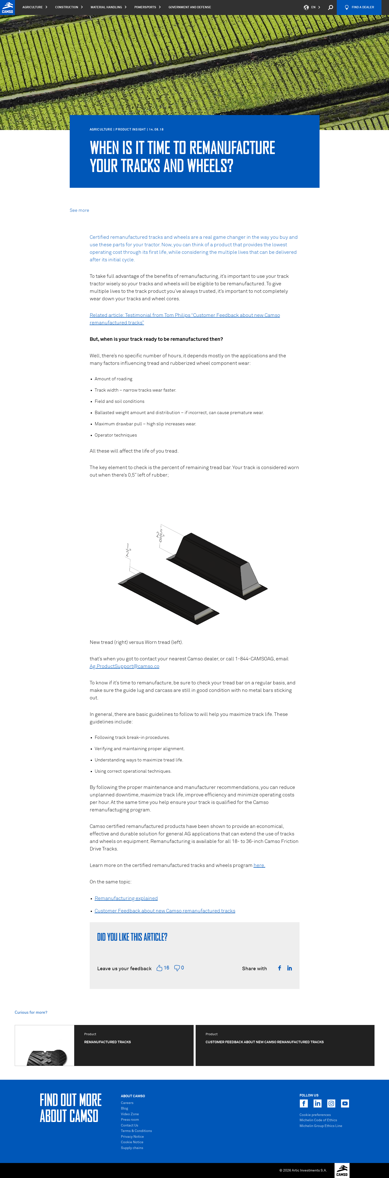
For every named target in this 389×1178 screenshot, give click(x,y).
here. (259, 865)
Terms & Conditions (136, 1131)
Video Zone (130, 1114)
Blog (124, 1108)
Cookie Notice (132, 1142)
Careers (127, 1103)
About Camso (133, 1096)
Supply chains (132, 1148)
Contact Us (129, 1125)
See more (79, 210)
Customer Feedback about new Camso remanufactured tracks (165, 910)
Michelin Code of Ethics (318, 1120)
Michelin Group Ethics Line (321, 1126)
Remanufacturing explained (126, 898)
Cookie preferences (315, 1115)
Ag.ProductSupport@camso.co (124, 666)
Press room (130, 1119)
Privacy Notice (132, 1136)
